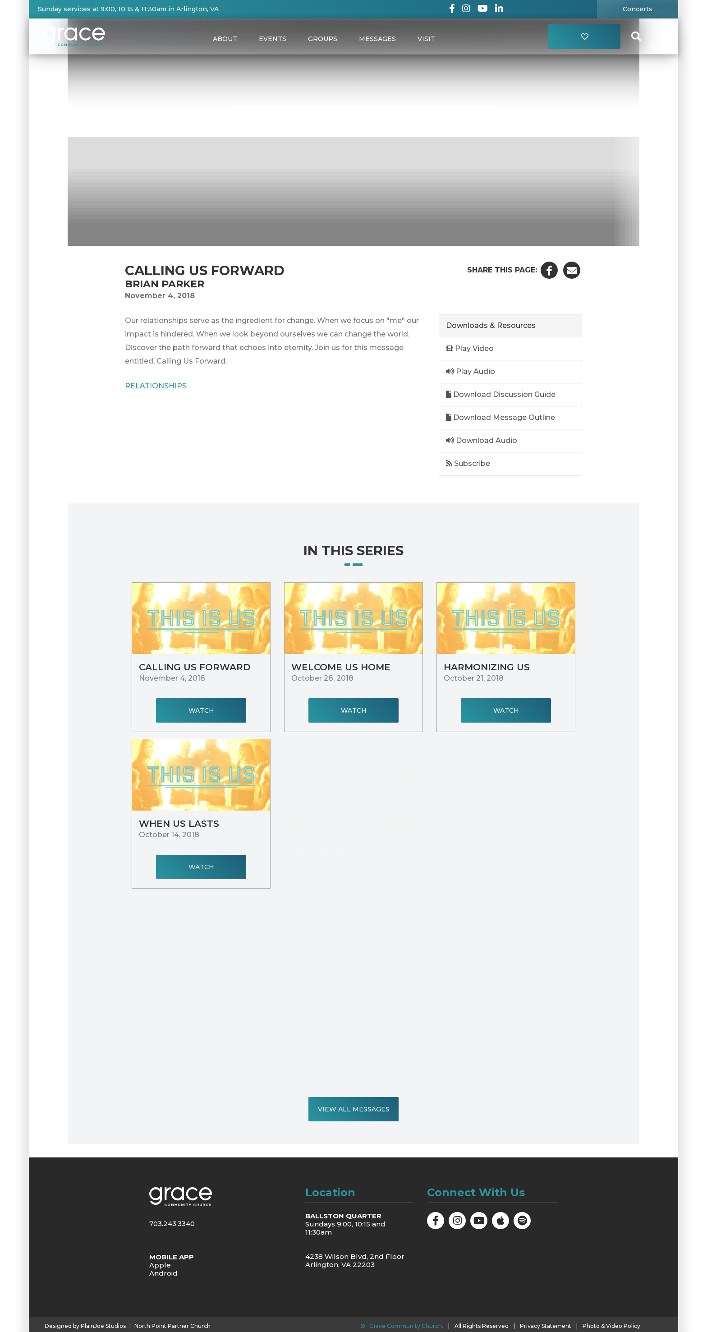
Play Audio (470, 371)
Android (163, 1273)
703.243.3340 (172, 1223)
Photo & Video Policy (611, 1326)
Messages (377, 39)
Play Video (470, 348)
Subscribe (468, 463)
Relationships (156, 386)
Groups (322, 39)
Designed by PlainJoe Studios (85, 1326)
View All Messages (354, 1109)
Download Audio (481, 440)
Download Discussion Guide (501, 394)
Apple (160, 1265)
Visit (426, 39)
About (225, 39)
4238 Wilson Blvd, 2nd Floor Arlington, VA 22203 (354, 1260)
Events (272, 39)
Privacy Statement (545, 1326)
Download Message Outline (500, 417)
